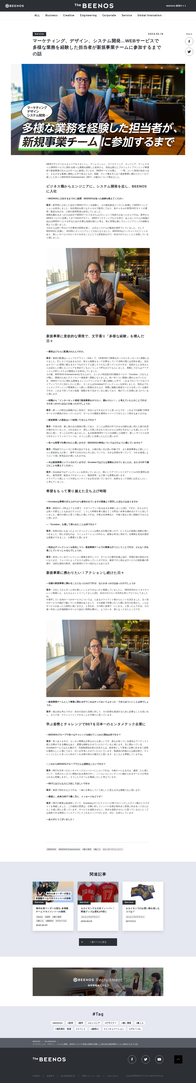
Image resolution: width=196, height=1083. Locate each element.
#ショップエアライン (90, 917)
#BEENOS (51, 849)
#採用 (47, 917)
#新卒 (80, 1023)
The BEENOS (95, 5)
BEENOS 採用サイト (176, 6)
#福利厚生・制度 (63, 1029)
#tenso (39, 917)
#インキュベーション (114, 1029)
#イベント (81, 1029)
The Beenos (50, 1059)
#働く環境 (87, 849)
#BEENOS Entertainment (69, 849)
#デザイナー (111, 1023)
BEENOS (14, 6)
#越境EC (49, 921)
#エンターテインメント (112, 849)
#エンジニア (94, 1023)
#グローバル (61, 921)
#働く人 (97, 849)
